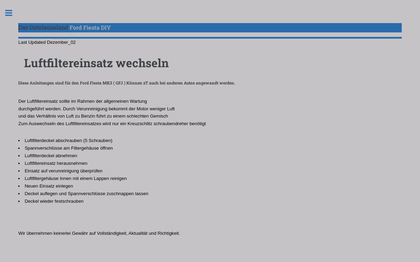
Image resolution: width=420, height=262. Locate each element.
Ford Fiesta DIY (64, 27)
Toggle (12, 13)
